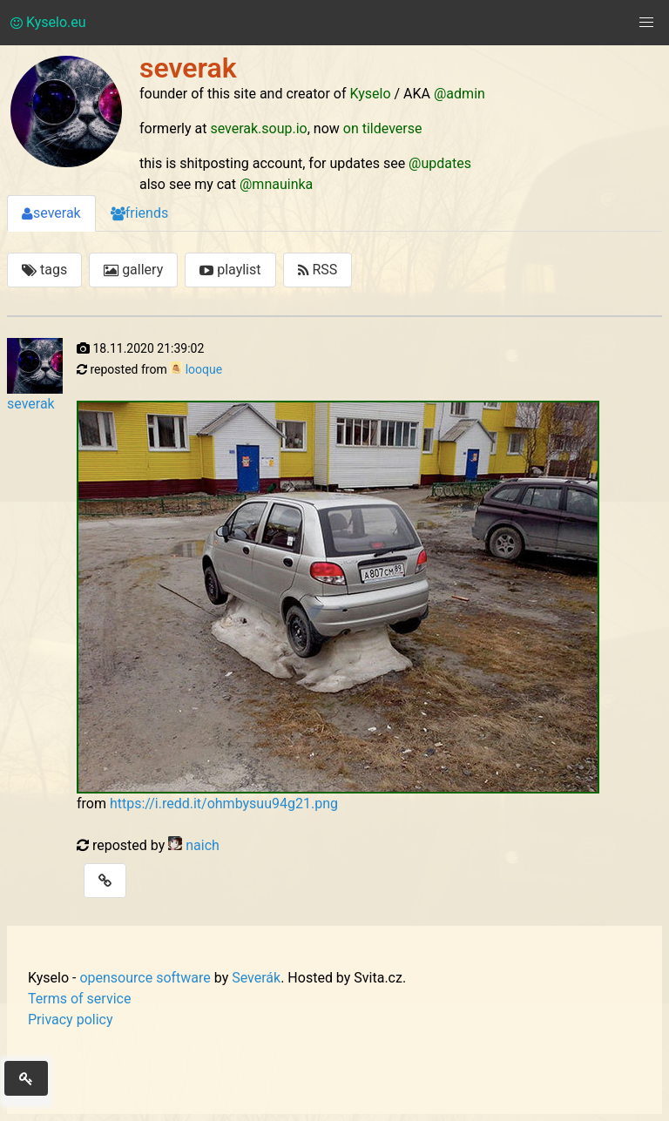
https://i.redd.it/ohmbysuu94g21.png (224, 803)
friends (139, 213)
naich (203, 845)
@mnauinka (276, 184)
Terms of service (79, 998)
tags (44, 269)
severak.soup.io (258, 128)
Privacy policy (70, 1019)
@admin (459, 93)
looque (204, 369)
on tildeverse (382, 128)
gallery (133, 269)
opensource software (144, 977)
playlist (229, 269)
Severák (256, 977)
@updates (440, 163)
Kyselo (370, 93)
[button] (646, 22)
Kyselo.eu (48, 22)
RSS (318, 269)
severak (51, 213)
